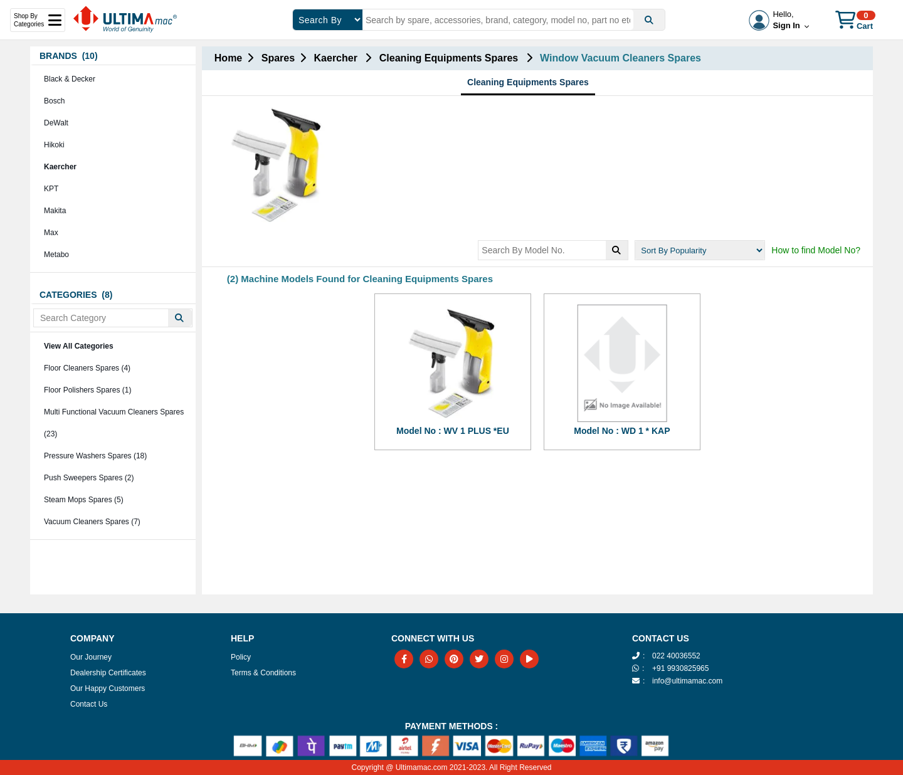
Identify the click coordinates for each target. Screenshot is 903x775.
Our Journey (91, 657)
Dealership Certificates (108, 672)
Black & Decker (69, 79)
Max (51, 232)
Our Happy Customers (107, 688)
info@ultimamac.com (687, 681)
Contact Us (88, 704)
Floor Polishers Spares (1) (87, 390)
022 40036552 (676, 655)
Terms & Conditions (263, 672)
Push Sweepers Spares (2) (89, 477)
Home (228, 58)
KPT (51, 188)
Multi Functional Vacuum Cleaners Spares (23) (114, 423)
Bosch (54, 101)
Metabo (56, 254)
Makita (55, 210)
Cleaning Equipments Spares (528, 82)
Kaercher (60, 166)
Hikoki (54, 144)
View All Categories (79, 346)
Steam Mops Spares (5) (84, 499)
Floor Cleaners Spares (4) (87, 368)
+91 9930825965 (680, 668)
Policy (241, 657)
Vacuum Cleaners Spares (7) (92, 521)
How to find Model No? (815, 250)
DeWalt (56, 123)
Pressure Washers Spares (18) (95, 455)
